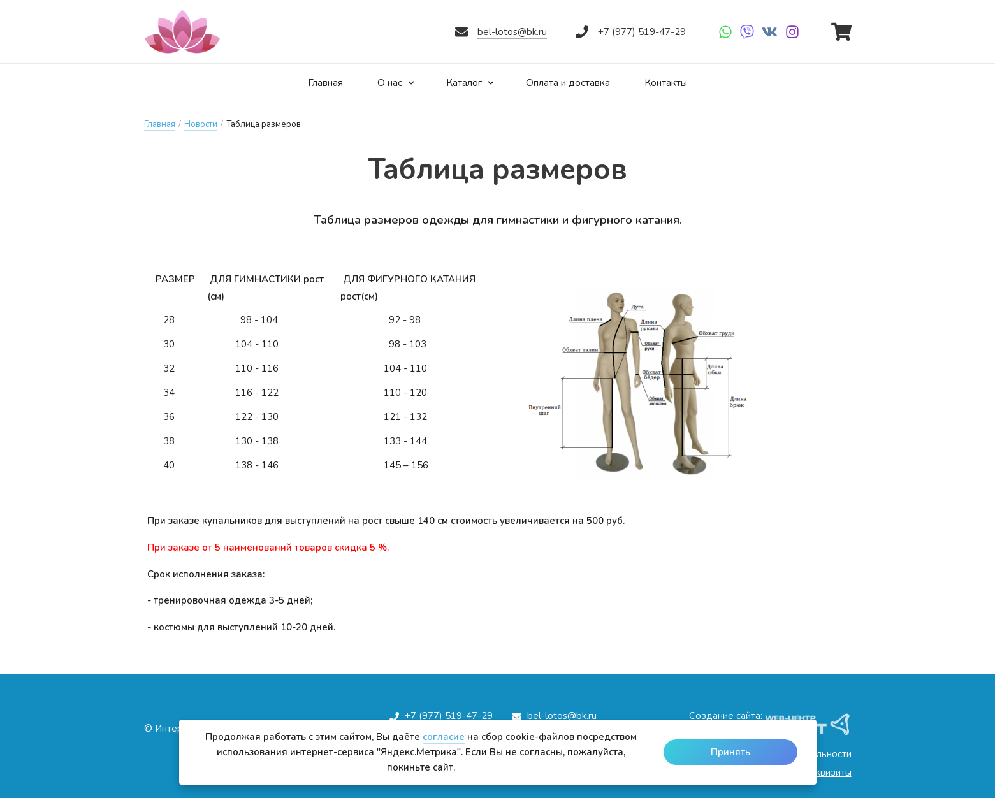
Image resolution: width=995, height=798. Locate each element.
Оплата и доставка (570, 82)
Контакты (674, 82)
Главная (317, 82)
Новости (200, 124)
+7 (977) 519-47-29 (642, 31)
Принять (730, 752)
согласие (444, 736)
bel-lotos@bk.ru (512, 31)
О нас (391, 82)
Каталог (467, 82)
